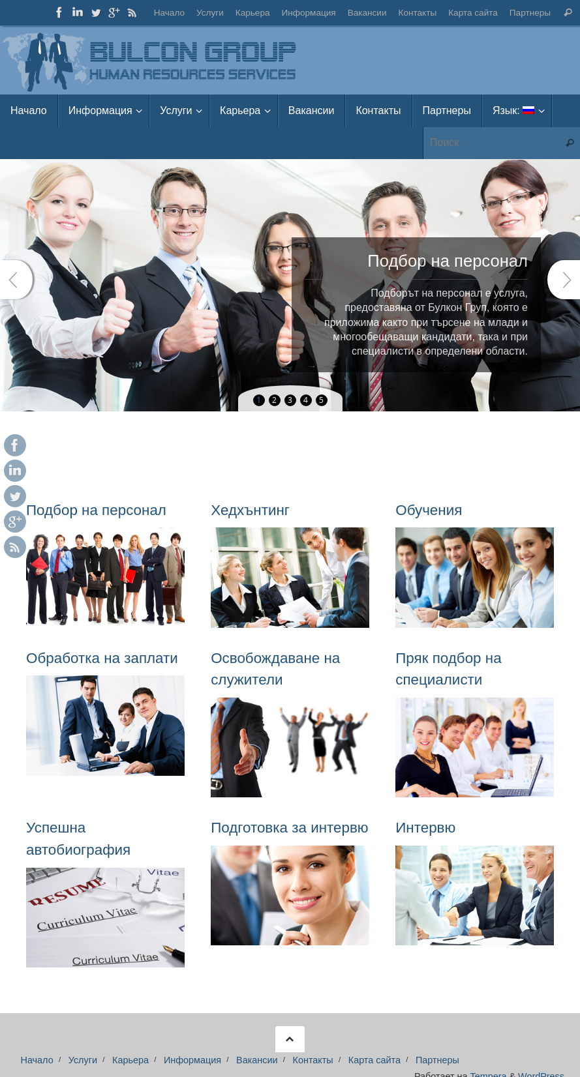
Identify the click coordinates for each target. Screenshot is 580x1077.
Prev (16, 279)
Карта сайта (473, 13)
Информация (308, 13)
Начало (168, 13)
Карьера (252, 13)
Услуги (210, 13)
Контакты (417, 13)
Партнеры (530, 13)
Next (563, 279)
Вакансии (366, 13)
